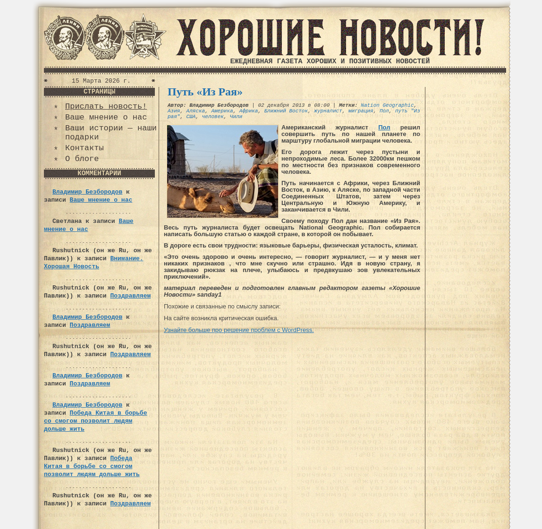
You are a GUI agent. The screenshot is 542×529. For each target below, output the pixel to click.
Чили (236, 116)
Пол (384, 111)
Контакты (84, 148)
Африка (248, 111)
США (191, 116)
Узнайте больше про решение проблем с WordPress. (239, 329)
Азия (174, 111)
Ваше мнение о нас (106, 117)
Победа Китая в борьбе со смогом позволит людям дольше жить (95, 421)
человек (213, 116)
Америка (222, 111)
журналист (328, 111)
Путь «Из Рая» (205, 91)
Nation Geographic (387, 105)
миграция (360, 111)
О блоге (82, 158)
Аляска (195, 111)
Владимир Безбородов (87, 192)
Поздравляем (130, 295)
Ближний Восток (286, 111)
